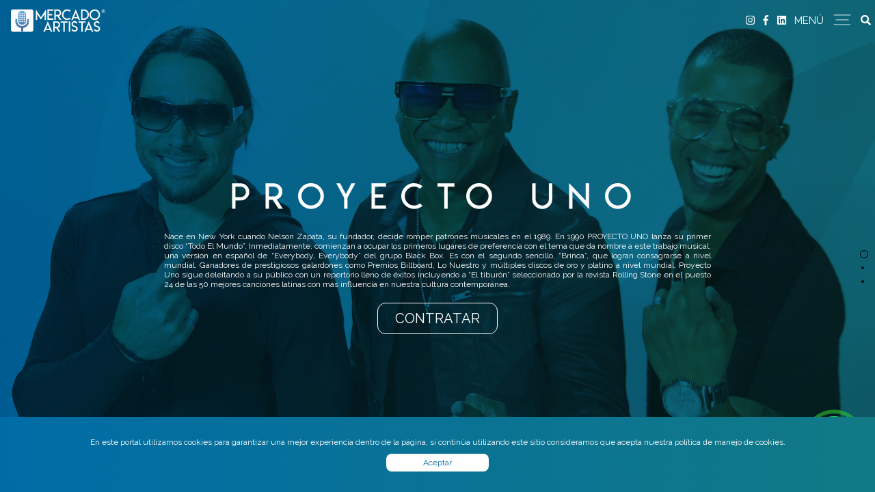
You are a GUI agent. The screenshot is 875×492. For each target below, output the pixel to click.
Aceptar (437, 462)
